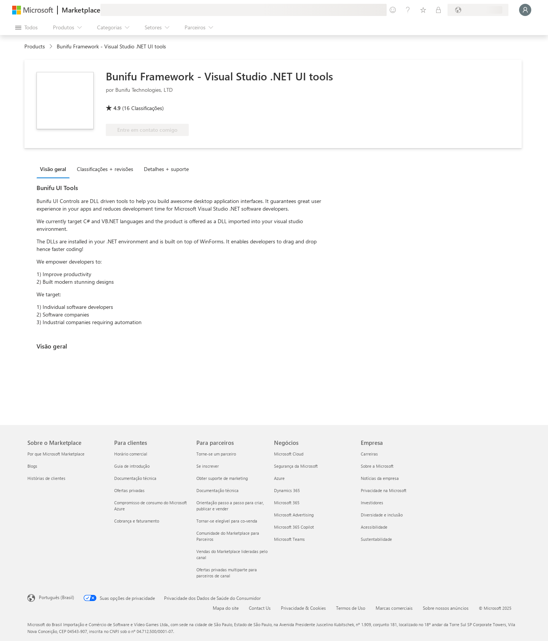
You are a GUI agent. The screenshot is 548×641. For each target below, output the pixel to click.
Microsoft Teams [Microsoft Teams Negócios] (289, 539)
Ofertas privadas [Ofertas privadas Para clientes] (129, 490)
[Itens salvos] (423, 10)
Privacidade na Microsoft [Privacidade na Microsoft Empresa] (383, 490)
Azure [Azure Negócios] (279, 478)
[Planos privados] (438, 10)
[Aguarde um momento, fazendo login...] (525, 10)
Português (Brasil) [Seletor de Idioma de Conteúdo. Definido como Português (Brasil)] (56, 597)
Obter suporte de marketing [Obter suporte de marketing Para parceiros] (222, 478)
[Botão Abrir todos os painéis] (26, 27)
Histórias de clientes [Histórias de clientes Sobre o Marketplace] (46, 478)
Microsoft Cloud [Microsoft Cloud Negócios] (288, 454)
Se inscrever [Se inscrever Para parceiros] (207, 466)
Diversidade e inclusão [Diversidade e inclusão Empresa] (382, 515)
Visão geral (53, 169)
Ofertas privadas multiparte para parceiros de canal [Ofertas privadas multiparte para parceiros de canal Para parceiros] (226, 573)
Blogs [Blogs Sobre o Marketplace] (32, 466)
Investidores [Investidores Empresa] (372, 502)
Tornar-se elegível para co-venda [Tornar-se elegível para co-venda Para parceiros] (226, 521)
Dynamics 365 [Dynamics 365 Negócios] (287, 490)
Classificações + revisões (105, 169)
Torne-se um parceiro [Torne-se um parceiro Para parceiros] (216, 454)
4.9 (117, 108)
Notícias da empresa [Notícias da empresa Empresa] (380, 478)
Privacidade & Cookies (303, 608)
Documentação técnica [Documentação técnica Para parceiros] (217, 490)
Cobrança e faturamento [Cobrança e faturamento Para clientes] (136, 521)
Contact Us (260, 608)
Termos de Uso (350, 608)
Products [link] (34, 46)
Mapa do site (226, 608)
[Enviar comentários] (393, 10)
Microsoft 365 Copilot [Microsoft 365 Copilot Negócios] (294, 527)
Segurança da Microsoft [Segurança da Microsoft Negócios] (296, 466)
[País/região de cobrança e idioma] (478, 10)
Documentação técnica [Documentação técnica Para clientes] (135, 478)
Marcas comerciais (394, 608)
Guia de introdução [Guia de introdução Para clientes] (132, 466)
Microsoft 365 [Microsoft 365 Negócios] (286, 502)
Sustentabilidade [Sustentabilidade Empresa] (376, 539)
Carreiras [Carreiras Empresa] (369, 454)
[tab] (55, 168)
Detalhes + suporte (166, 169)
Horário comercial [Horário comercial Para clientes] (130, 454)
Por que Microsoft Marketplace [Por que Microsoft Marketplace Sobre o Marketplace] (55, 454)
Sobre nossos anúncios (445, 608)
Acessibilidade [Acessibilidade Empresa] (374, 527)
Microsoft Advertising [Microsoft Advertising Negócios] (294, 515)
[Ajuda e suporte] (408, 10)
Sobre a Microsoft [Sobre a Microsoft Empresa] (377, 466)
